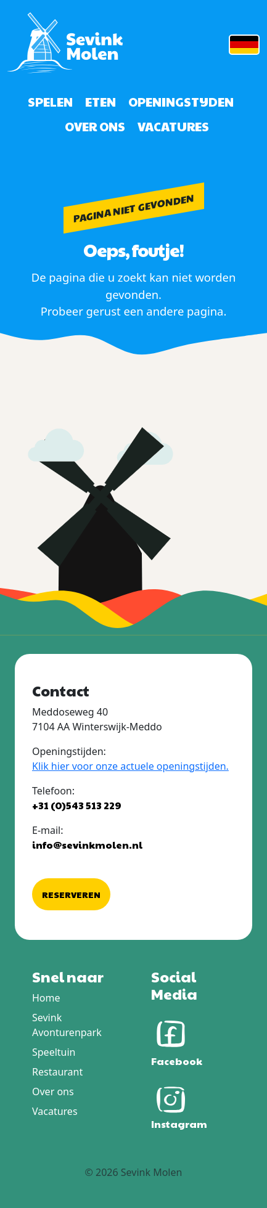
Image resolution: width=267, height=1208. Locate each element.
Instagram (179, 1105)
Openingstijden (181, 101)
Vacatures (173, 126)
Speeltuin (53, 1052)
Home (46, 998)
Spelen (50, 101)
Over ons (95, 126)
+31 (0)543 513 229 (76, 805)
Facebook (176, 1041)
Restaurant (57, 1072)
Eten (100, 101)
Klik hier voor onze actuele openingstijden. (130, 766)
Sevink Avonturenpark (67, 1025)
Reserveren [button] (71, 894)
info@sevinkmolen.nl (87, 845)
